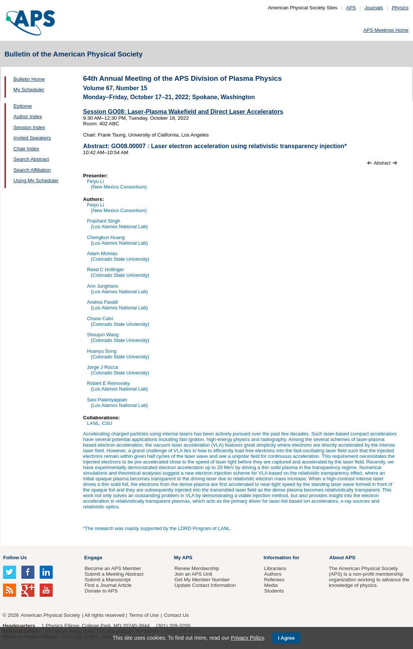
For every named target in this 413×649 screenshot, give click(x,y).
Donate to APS (101, 591)
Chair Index (26, 148)
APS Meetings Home (386, 30)
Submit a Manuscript (107, 579)
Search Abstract (31, 159)
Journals (374, 7)
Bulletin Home (29, 79)
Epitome (22, 106)
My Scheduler (28, 89)
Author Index (27, 116)
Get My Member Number (202, 579)
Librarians (275, 568)
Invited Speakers (32, 138)
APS (351, 7)
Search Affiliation (32, 170)
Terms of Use (144, 615)
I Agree (286, 638)
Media (271, 585)
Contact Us (176, 615)
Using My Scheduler (35, 180)
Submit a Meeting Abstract (114, 574)
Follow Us (15, 557)
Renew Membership (196, 568)
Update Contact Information (205, 585)
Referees (274, 579)
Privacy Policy (247, 638)
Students (274, 591)
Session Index (29, 127)
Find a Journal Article (108, 585)
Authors (272, 574)
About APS (342, 557)
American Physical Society (50, 615)
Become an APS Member (113, 568)
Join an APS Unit (193, 574)
